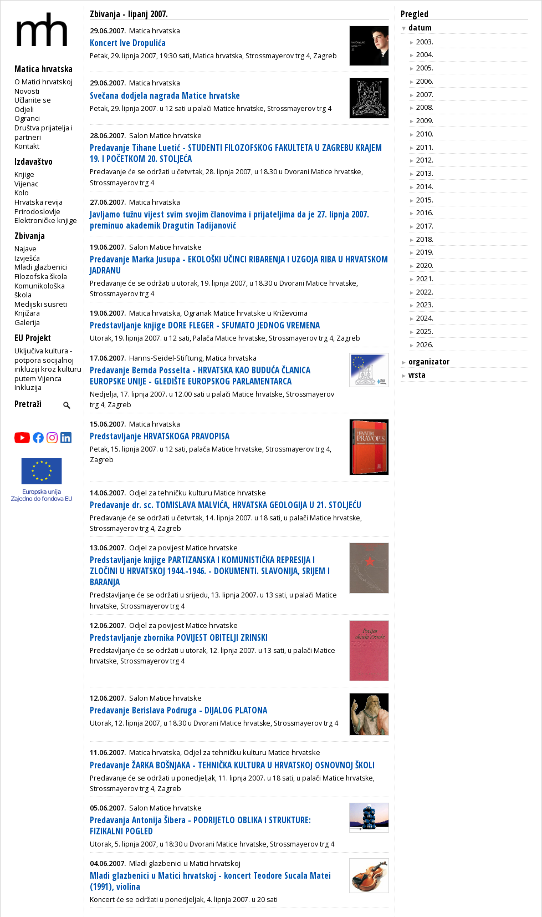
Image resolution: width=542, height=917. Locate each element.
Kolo (21, 192)
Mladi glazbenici (40, 267)
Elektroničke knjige (45, 220)
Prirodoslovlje (37, 211)
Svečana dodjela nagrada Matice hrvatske (165, 96)
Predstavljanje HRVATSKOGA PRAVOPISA (159, 436)
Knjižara (27, 313)
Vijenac (26, 184)
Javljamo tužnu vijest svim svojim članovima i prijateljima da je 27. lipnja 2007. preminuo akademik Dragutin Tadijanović (229, 220)
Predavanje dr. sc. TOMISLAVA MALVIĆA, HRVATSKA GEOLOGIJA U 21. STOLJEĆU (225, 505)
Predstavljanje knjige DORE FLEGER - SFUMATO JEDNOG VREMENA (205, 325)
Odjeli (24, 109)
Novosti (26, 91)
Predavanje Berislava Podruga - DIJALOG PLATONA (178, 710)
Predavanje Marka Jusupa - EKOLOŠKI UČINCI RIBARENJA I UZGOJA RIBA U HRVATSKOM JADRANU (239, 265)
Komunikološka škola (39, 290)
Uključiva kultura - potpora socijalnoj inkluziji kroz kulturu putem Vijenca (47, 364)
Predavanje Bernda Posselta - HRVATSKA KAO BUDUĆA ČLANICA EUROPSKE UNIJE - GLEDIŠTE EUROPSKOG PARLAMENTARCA (200, 375)
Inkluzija (28, 387)
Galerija (27, 322)
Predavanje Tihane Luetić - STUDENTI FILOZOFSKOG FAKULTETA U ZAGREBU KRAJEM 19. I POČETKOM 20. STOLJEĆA (236, 153)
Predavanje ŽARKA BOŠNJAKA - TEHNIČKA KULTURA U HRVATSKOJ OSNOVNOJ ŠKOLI (232, 765)
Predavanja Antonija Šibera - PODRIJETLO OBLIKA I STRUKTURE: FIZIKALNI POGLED (200, 825)
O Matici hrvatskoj (43, 82)
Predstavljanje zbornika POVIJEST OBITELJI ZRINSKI (179, 638)
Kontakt (26, 146)
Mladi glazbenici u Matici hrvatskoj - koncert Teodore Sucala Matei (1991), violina (210, 881)
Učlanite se (32, 100)
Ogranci (27, 118)
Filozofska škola (40, 276)
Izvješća (27, 258)
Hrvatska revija (38, 202)
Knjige (24, 174)
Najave (25, 249)
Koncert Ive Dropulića (128, 43)
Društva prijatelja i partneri (43, 132)
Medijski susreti (40, 304)
